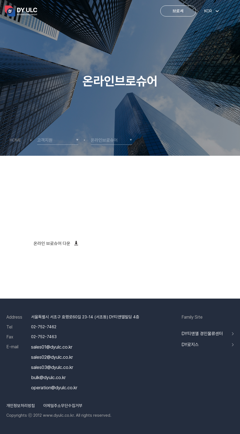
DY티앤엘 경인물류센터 (202, 333)
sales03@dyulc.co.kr (52, 367)
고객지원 (45, 140)
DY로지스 (190, 345)
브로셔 (178, 11)
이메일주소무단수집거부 (62, 406)
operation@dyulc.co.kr (54, 387)
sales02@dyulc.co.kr (52, 357)
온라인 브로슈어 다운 (56, 243)
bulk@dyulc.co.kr (48, 377)
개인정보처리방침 (20, 406)
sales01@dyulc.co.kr (51, 347)
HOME (15, 140)
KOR (208, 11)
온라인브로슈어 (104, 140)
